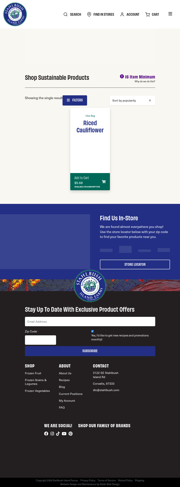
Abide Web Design (109, 484)
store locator (135, 264)
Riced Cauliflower (90, 126)
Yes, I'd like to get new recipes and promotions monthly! (120, 337)
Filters (75, 100)
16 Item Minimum (140, 76)
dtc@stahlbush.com (106, 390)
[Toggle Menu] (170, 14)
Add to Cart (81, 178)
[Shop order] (132, 100)
